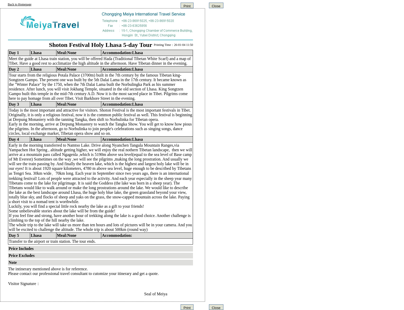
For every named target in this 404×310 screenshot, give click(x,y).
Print (186, 6)
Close (216, 6)
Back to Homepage (19, 4)
